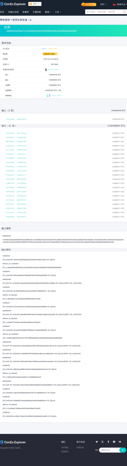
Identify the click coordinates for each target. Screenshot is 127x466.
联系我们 (65, 451)
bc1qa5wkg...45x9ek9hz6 (16, 167)
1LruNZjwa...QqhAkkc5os (16, 200)
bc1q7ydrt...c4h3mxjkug (16, 213)
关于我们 (65, 447)
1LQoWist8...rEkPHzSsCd (16, 146)
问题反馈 (80, 447)
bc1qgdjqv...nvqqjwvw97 (16, 137)
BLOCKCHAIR (51, 69)
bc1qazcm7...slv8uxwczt (16, 154)
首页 (2, 12)
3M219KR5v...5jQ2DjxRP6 (16, 142)
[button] (118, 4)
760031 (44, 49)
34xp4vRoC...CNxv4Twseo (16, 133)
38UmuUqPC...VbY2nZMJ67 (16, 217)
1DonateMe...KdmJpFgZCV (16, 119)
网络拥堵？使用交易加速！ (15, 20)
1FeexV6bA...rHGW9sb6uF (16, 162)
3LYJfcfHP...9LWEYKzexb (16, 150)
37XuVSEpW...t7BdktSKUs (16, 158)
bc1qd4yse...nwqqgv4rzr (16, 175)
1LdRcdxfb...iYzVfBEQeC (16, 183)
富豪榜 (25, 12)
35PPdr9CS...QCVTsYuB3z (16, 192)
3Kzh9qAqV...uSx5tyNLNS (16, 171)
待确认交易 (13, 12)
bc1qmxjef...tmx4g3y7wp (16, 196)
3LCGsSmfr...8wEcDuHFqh (16, 204)
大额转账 (37, 12)
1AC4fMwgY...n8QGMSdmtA (16, 188)
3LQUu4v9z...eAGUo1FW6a (16, 208)
